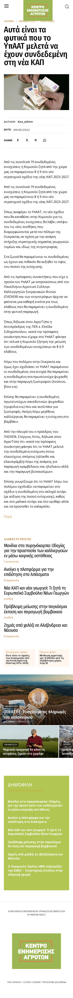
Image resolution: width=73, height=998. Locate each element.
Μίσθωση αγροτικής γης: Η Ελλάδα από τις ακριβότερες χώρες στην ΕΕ (52, 659)
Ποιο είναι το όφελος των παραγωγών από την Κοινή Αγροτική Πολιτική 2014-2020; (18, 659)
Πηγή (8, 516)
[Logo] (36, 951)
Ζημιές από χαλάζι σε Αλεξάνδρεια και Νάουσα (35, 627)
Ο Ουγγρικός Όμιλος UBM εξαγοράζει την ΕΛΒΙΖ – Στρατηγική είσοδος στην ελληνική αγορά (35, 870)
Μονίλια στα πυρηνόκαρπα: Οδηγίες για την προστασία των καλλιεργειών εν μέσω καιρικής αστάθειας (35, 551)
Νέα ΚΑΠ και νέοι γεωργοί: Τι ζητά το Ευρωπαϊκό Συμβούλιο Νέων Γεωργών (36, 590)
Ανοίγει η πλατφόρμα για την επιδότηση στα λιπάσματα (29, 572)
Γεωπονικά (11, 561)
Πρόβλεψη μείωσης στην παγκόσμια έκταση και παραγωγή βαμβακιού (35, 609)
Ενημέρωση (11, 580)
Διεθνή (9, 21)
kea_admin (25, 121)
